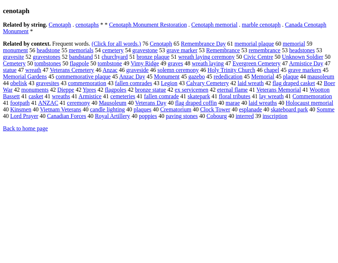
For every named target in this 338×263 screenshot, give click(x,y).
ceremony (78, 103)
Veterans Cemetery (72, 70)
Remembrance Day (203, 44)
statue (9, 70)
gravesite (13, 57)
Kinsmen (20, 109)
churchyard (114, 57)
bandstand (81, 57)
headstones (302, 50)
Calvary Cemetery (207, 83)
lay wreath (271, 96)
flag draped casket (294, 83)
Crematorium (175, 109)
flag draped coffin (196, 103)
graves (175, 63)
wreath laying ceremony (206, 57)
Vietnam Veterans (60, 109)
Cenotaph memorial (214, 25)
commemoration (87, 83)
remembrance (264, 50)
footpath (20, 103)
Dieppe (65, 90)
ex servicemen (191, 90)
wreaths (61, 96)
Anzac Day (132, 76)
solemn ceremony (178, 70)
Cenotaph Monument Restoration (148, 25)
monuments (35, 90)
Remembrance (223, 50)
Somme (326, 109)
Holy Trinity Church (231, 70)
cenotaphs (87, 25)
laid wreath (251, 83)
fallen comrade (161, 96)
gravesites (47, 83)
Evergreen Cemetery (257, 63)
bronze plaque (153, 57)
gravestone (145, 50)
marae (233, 103)
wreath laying (208, 63)
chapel (271, 70)
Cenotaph (60, 25)
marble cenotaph (261, 25)
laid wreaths (263, 103)
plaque (291, 76)
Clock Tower (215, 109)
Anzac (110, 70)
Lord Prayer (24, 116)
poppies (148, 116)
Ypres (89, 90)
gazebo (196, 76)
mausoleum (320, 76)
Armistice (89, 96)
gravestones (47, 57)
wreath (33, 70)
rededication (228, 76)
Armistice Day (306, 63)
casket (35, 96)
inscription (274, 116)
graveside (137, 70)
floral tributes (234, 96)
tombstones (47, 63)
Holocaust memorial (309, 103)
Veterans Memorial (278, 90)
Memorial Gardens (25, 76)
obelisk (18, 83)
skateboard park (289, 109)
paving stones (182, 116)
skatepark (199, 96)
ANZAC (48, 103)
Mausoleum (113, 103)
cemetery (113, 50)
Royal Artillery (112, 116)
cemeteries (122, 96)
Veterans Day (150, 103)
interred (244, 116)
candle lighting (107, 109)
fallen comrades (133, 83)
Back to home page (25, 128)
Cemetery (14, 63)
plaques (142, 109)
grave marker (181, 50)
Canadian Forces (66, 116)
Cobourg (217, 116)
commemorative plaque (83, 76)
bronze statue (150, 90)
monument (15, 50)
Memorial (262, 76)
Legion (169, 83)
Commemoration (312, 96)
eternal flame (232, 90)
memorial (294, 44)
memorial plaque (254, 44)
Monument (167, 76)
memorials (81, 50)
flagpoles (115, 90)
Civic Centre (258, 57)
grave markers (304, 70)
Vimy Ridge (145, 63)
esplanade (250, 109)
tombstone (110, 63)
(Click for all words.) (116, 44)
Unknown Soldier (302, 57)
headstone (48, 50)
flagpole (79, 63)
